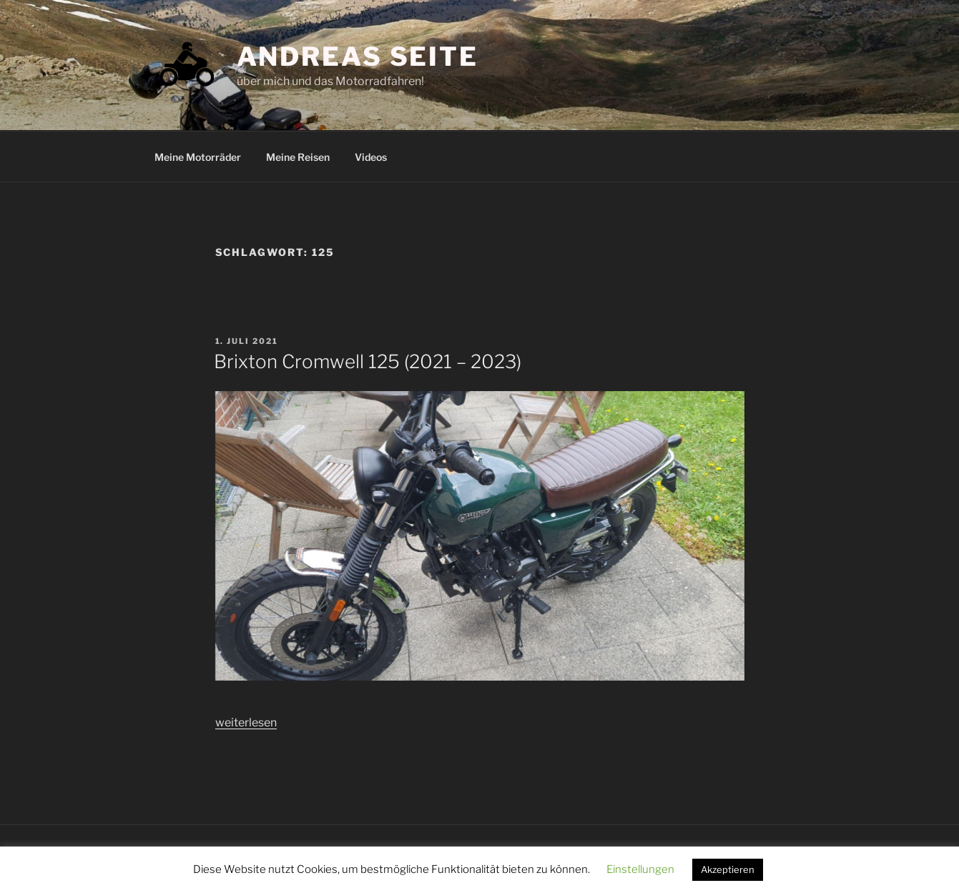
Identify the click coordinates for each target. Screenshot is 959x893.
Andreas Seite (357, 56)
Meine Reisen (298, 157)
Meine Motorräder (197, 157)
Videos (371, 157)
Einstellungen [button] (640, 869)
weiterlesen (246, 722)
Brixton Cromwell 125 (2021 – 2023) (367, 361)
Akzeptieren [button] (727, 869)
